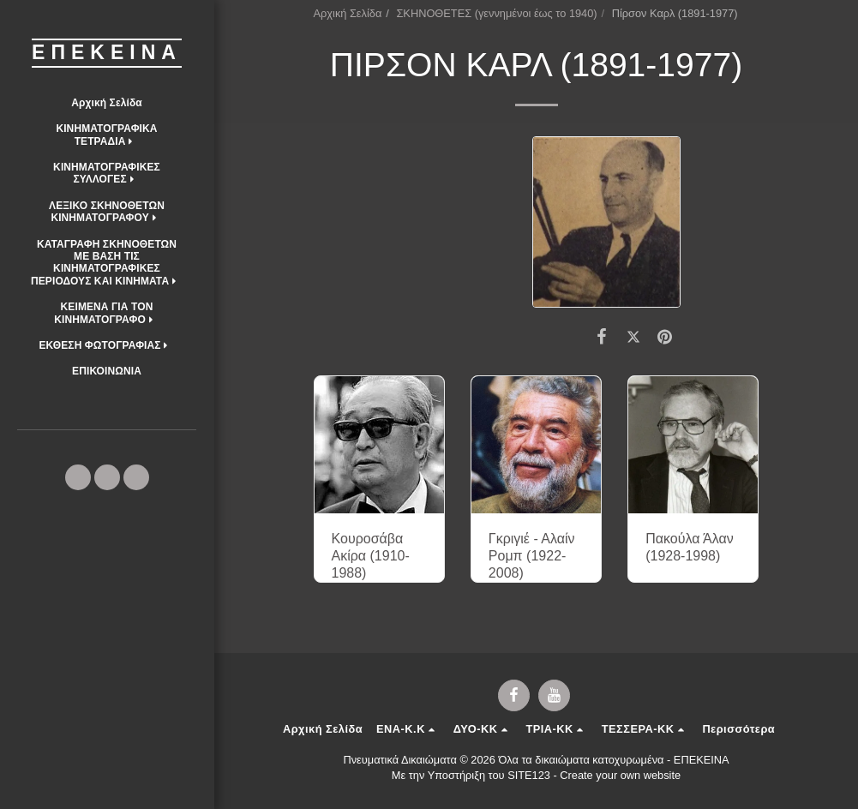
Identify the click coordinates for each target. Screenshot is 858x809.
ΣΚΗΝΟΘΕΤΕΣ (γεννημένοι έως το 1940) (496, 13)
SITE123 (528, 775)
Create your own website (620, 775)
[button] (106, 135)
